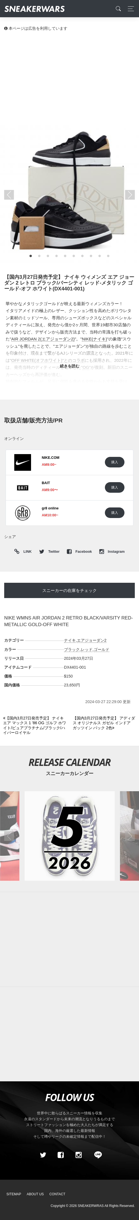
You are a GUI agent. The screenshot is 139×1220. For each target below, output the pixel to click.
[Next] (104, 723)
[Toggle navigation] (129, 9)
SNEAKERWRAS (91, 1206)
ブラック (72, 649)
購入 (114, 462)
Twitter (49, 552)
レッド (87, 649)
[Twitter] (43, 1155)
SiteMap (13, 1194)
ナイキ (70, 640)
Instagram (112, 552)
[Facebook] (61, 1155)
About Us (35, 1194)
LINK (26, 552)
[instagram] (78, 1155)
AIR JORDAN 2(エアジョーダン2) (43, 339)
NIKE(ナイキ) (94, 339)
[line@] (96, 1155)
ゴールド (101, 649)
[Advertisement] (69, 78)
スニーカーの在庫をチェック (69, 590)
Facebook (80, 552)
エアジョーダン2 (92, 640)
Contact (57, 1194)
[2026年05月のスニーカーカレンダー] (69, 836)
